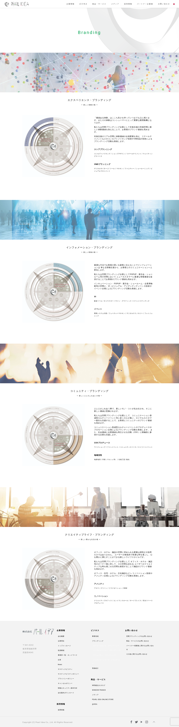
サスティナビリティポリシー (68, 674)
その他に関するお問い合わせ (136, 654)
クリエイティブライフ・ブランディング (106, 661)
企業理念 (61, 641)
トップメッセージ (64, 646)
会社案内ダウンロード (66, 693)
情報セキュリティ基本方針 (67, 688)
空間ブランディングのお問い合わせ (139, 636)
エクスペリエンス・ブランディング (106, 646)
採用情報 (61, 710)
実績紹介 (95, 668)
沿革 (59, 660)
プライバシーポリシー (66, 679)
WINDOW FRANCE (99, 690)
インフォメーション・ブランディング (107, 650)
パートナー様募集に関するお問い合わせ (140, 647)
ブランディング (97, 641)
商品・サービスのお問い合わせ (137, 641)
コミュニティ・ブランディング (104, 655)
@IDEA (94, 704)
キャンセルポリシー (65, 683)
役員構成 (61, 650)
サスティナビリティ (65, 669)
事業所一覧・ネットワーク (67, 655)
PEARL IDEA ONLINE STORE (102, 699)
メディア (95, 695)
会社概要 (61, 636)
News (60, 664)
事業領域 (95, 636)
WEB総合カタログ (98, 685)
